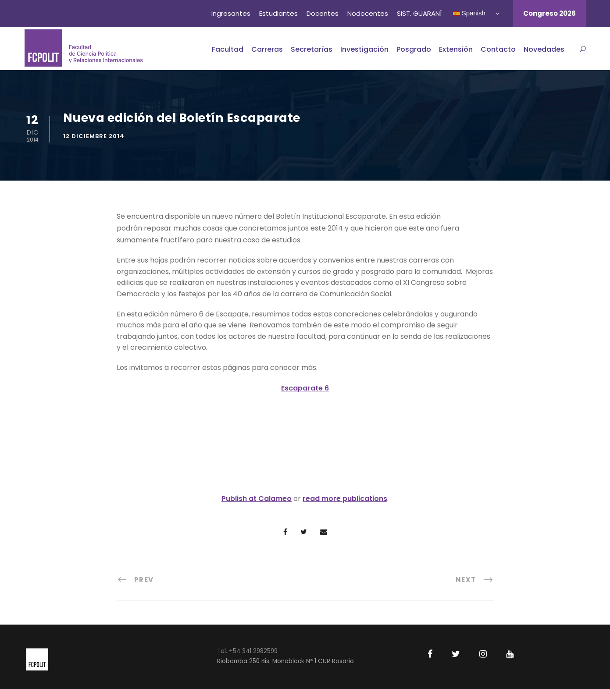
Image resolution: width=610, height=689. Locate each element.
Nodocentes (367, 13)
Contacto (498, 49)
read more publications (345, 499)
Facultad (227, 49)
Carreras (267, 49)
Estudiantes (278, 13)
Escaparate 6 (305, 388)
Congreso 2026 (549, 13)
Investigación (364, 49)
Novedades (544, 49)
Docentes (323, 13)
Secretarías (311, 49)
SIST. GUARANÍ (419, 13)
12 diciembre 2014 (94, 136)
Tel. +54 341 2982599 (247, 651)
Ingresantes (230, 13)
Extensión (456, 49)
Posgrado (413, 49)
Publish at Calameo (256, 499)
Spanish (469, 13)
